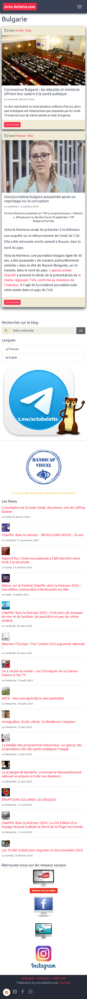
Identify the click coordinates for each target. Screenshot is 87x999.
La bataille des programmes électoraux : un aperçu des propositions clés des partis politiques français (42, 747)
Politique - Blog (24, 135)
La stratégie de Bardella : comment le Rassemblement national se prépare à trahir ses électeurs (41, 774)
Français (12, 349)
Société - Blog (23, 30)
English (11, 357)
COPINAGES (43, 978)
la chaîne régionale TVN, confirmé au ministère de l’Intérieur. (42, 280)
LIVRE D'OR (58, 978)
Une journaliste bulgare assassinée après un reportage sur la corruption (40, 199)
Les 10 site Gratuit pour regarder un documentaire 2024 (42, 850)
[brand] (20, 6)
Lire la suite (12, 124)
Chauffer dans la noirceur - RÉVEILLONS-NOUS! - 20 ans (42, 535)
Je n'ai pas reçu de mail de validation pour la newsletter (43, 493)
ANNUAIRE (28, 978)
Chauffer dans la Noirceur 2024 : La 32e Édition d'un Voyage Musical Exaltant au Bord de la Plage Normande (42, 825)
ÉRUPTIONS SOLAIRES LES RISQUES (29, 799)
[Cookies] (6, 992)
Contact (65, 982)
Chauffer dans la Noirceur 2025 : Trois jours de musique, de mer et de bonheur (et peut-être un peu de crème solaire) (42, 616)
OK (81, 330)
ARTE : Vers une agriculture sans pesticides (33, 698)
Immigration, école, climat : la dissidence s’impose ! (39, 722)
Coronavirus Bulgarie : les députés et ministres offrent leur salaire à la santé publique (42, 92)
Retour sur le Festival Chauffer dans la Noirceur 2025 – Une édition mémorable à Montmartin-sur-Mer (41, 587)
